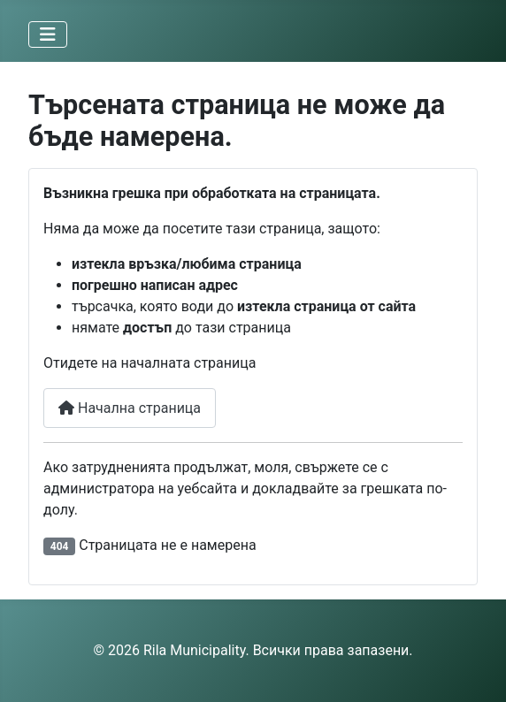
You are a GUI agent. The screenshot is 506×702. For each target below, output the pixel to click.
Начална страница (129, 408)
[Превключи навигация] (47, 34)
